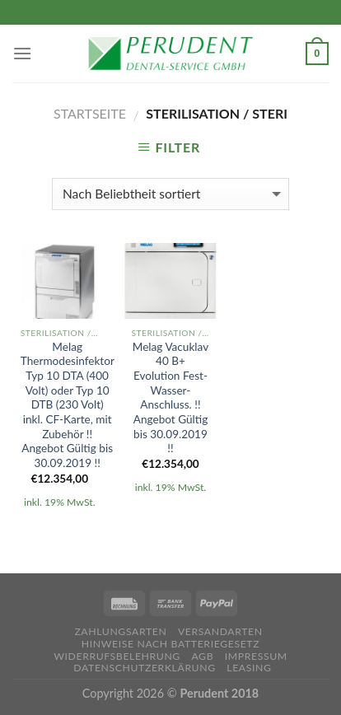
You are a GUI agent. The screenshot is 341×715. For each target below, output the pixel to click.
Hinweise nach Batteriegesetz (170, 644)
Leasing (249, 667)
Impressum (256, 656)
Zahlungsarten (120, 631)
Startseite (90, 113)
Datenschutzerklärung (144, 667)
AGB (202, 656)
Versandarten (220, 631)
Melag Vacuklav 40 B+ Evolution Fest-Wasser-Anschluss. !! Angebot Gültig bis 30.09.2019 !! (170, 398)
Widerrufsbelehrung (117, 656)
